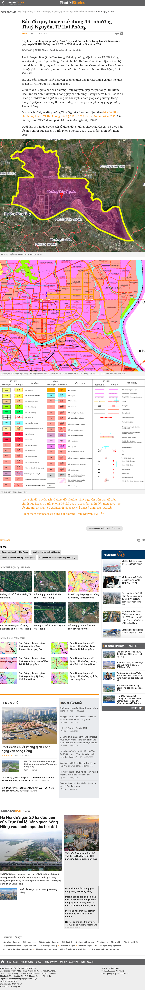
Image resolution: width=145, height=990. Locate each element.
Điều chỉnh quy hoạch (84, 11)
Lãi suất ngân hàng (48, 946)
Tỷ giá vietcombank (12, 946)
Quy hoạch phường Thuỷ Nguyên (46, 552)
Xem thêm (137, 708)
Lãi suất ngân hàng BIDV (46, 949)
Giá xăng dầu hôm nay (49, 942)
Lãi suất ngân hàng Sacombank (17, 949)
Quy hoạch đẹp (65, 11)
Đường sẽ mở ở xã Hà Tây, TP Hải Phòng (49, 627)
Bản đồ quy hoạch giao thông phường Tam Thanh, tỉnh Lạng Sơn (32, 646)
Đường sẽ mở (33, 11)
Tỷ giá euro (102, 942)
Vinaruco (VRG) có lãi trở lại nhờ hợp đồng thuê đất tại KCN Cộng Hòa (130, 664)
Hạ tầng (22, 11)
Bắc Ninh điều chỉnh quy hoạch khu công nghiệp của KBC (130, 687)
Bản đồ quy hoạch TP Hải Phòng (14, 552)
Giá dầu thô (67, 942)
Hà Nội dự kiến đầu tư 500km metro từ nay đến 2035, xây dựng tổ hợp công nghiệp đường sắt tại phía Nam (132, 617)
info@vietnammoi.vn (13, 984)
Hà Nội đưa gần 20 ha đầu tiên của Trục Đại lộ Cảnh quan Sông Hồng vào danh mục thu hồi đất (77, 754)
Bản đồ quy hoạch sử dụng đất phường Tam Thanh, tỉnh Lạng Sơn (82, 646)
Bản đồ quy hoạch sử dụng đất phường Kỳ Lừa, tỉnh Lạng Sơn (84, 676)
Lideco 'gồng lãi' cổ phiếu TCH (73, 728)
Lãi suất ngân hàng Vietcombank (105, 949)
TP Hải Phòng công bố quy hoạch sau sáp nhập (58, 50)
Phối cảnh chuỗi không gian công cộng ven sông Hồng (26, 749)
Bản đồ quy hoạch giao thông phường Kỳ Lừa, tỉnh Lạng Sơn (32, 676)
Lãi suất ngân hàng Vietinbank (74, 949)
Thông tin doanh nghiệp (121, 645)
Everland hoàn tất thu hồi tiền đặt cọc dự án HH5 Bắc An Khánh (80, 914)
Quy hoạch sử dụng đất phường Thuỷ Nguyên (58, 557)
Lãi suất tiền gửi (85, 946)
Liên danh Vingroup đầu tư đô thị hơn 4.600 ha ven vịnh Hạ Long (129, 654)
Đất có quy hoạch (49, 11)
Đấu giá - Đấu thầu (69, 962)
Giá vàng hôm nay (11, 942)
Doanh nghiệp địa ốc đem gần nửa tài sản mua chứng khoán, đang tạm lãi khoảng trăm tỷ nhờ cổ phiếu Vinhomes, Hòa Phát (79, 740)
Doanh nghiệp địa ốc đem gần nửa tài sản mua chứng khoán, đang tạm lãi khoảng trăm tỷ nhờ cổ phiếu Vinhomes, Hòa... (81, 901)
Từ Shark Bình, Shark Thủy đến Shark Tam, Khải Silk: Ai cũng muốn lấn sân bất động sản (130, 676)
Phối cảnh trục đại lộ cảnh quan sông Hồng (38, 891)
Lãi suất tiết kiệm (67, 946)
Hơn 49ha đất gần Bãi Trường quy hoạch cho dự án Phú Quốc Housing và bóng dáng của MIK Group (129, 699)
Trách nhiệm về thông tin (10, 987)
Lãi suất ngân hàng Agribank (108, 946)
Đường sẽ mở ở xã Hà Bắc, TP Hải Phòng (16, 596)
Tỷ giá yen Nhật (131, 942)
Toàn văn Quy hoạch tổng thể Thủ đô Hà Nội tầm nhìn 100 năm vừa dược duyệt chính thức (81, 856)
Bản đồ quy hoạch (105, 11)
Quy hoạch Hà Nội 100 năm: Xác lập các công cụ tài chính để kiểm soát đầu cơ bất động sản (132, 599)
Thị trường (27, 962)
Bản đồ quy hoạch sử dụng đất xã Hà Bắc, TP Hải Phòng (15, 627)
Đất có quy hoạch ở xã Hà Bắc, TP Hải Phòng (47, 596)
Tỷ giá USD (115, 942)
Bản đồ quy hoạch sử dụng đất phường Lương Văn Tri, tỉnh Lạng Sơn (83, 661)
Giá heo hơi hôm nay (84, 942)
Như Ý (24, 34)
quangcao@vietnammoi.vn (117, 974)
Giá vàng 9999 (29, 942)
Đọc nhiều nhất (72, 702)
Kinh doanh (87, 962)
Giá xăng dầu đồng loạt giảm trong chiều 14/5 (132, 631)
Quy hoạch (8, 11)
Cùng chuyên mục (13, 638)
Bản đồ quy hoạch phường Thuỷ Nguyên (18, 557)
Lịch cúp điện (30, 946)
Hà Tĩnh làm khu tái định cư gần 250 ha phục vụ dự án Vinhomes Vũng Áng (40, 764)
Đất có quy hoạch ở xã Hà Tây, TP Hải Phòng (81, 627)
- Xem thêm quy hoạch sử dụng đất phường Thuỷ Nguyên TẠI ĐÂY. (63, 514)
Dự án (39, 962)
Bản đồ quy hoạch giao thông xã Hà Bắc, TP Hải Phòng (83, 596)
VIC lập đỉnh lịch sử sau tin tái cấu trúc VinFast (132, 562)
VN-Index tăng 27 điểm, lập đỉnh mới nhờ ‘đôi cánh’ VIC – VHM (132, 580)
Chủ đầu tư (51, 962)
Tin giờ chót (11, 702)
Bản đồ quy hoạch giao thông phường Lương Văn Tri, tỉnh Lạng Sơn (33, 661)
